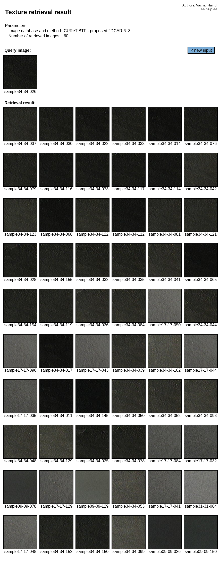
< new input (201, 50)
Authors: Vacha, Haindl (199, 5)
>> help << (209, 9)
